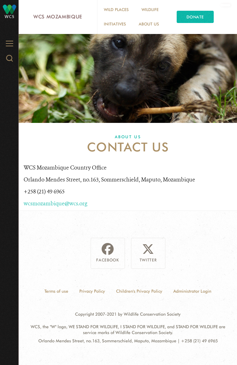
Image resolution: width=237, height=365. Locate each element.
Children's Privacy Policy (139, 291)
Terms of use (56, 291)
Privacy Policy (92, 291)
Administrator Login (192, 291)
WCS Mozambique (57, 17)
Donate (195, 16)
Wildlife (150, 9)
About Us (149, 23)
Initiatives (115, 23)
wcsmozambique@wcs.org (55, 203)
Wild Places (116, 9)
